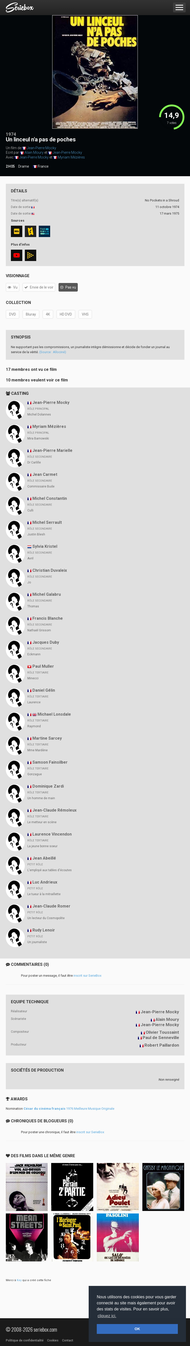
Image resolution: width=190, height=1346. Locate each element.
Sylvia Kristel (44, 546)
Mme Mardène (37, 750)
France (41, 167)
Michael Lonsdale (54, 714)
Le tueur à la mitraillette (44, 894)
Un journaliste (37, 942)
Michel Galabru (46, 594)
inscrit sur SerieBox (87, 975)
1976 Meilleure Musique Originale (69, 1108)
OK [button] (137, 1329)
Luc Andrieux (44, 882)
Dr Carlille (34, 462)
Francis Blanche (47, 618)
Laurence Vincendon (52, 834)
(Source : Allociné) (52, 352)
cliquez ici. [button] (107, 1316)
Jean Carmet (44, 474)
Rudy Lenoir (43, 930)
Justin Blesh (36, 534)
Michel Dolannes (39, 414)
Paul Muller (43, 666)
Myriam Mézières (71, 157)
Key (19, 1280)
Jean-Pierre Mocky (41, 148)
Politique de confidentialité (25, 1340)
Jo (29, 582)
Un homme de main (41, 798)
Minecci (33, 678)
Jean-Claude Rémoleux (54, 810)
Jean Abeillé (44, 858)
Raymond (34, 726)
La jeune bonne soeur (42, 846)
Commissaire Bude (40, 486)
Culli (30, 510)
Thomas (33, 606)
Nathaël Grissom (39, 630)
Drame (23, 166)
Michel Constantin (49, 498)
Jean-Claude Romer (51, 906)
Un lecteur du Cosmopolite (46, 918)
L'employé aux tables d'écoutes (49, 870)
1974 (11, 134)
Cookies (53, 1340)
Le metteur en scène (41, 822)
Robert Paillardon (161, 1045)
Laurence (34, 702)
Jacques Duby (45, 642)
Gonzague (34, 774)
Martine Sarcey (47, 738)
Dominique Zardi (48, 786)
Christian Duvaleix (49, 570)
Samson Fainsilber (50, 762)
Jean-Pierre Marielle (52, 450)
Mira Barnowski (38, 438)
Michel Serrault (47, 522)
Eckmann (34, 654)
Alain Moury (34, 152)
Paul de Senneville (161, 1037)
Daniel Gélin (43, 690)
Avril (30, 558)
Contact (67, 1340)
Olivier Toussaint (162, 1032)
